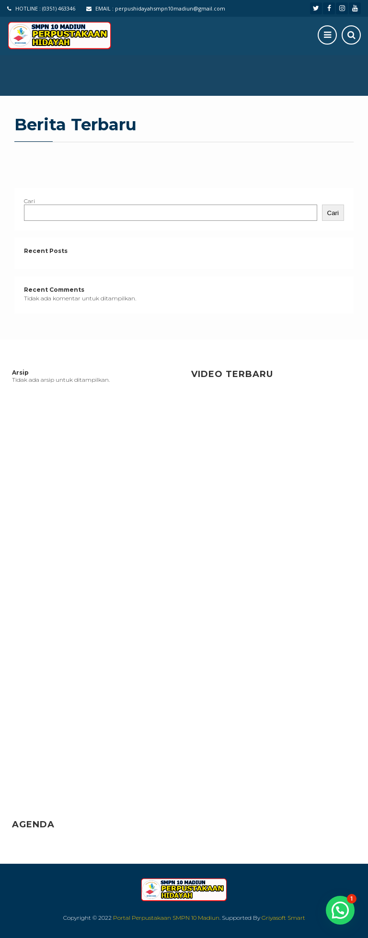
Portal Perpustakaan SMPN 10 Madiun (166, 917)
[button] (340, 910)
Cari (29, 201)
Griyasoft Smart (283, 917)
